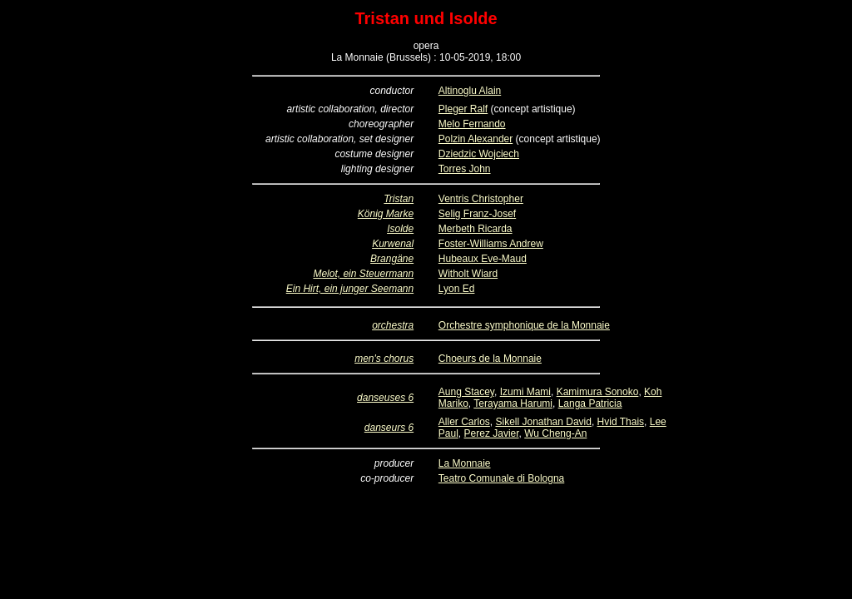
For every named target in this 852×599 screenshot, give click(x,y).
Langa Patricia (590, 403)
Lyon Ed (456, 289)
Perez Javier (491, 433)
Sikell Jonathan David (544, 422)
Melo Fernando (472, 124)
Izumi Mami (525, 392)
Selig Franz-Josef (477, 214)
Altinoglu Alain (469, 91)
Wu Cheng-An (555, 433)
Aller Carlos (464, 422)
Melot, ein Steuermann (363, 274)
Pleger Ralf (463, 109)
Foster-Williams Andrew (490, 244)
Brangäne (392, 259)
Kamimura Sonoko (598, 392)
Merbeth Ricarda (475, 229)
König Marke (386, 214)
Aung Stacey (466, 392)
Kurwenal (393, 244)
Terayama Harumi (512, 403)
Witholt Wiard (468, 274)
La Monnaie (464, 463)
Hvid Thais (620, 422)
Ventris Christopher (480, 199)
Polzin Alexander (475, 139)
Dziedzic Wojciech (478, 154)
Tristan (399, 199)
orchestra (393, 325)
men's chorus (384, 358)
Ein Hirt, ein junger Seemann (350, 289)
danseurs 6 (389, 427)
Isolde (400, 229)
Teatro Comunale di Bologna (501, 478)
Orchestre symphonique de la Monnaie (524, 325)
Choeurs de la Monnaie (490, 358)
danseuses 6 (385, 397)
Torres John (464, 169)
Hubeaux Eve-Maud (482, 259)
